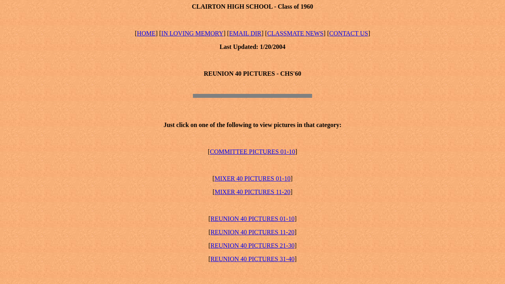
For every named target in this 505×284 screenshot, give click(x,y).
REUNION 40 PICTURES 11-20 (252, 232)
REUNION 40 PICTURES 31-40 (253, 259)
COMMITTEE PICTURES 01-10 (252, 151)
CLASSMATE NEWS (295, 33)
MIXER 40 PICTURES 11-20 (252, 192)
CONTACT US (348, 33)
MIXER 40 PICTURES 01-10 (252, 178)
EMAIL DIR (245, 33)
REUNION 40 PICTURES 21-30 (253, 245)
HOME (146, 33)
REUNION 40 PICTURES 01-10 (253, 218)
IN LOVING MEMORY (192, 33)
